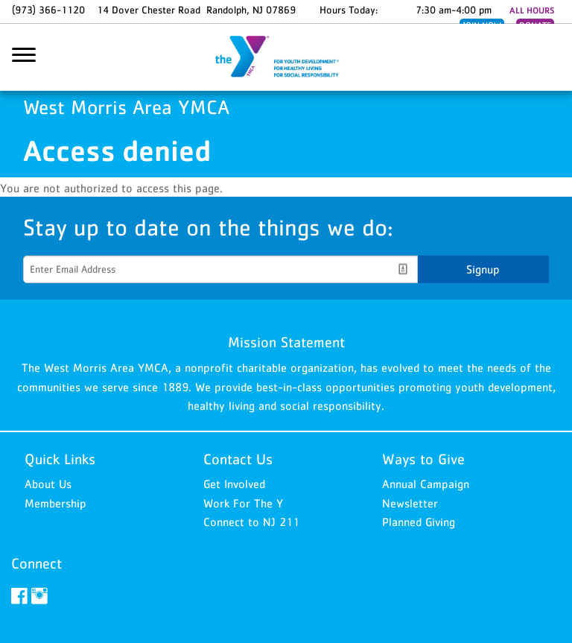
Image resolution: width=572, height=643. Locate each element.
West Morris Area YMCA (286, 57)
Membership (55, 503)
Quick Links (60, 459)
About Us (48, 483)
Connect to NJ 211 (251, 521)
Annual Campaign (425, 483)
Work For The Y (243, 503)
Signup (483, 269)
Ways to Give (423, 459)
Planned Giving (418, 521)
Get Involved (234, 483)
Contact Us (238, 459)
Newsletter (410, 503)
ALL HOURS (531, 10)
